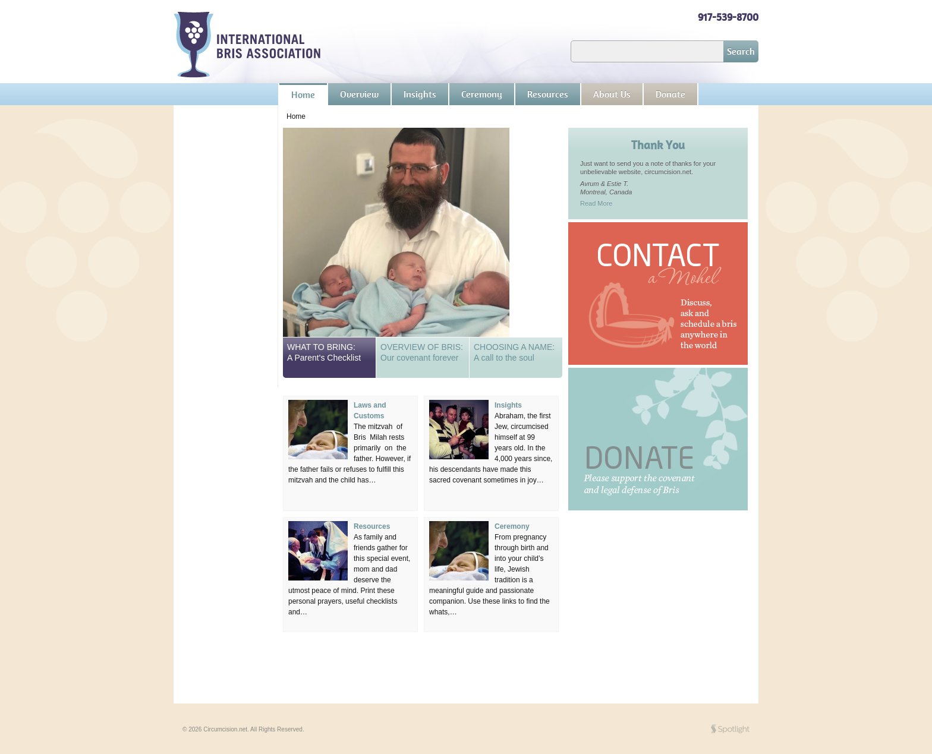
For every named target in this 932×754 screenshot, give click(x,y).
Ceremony (481, 94)
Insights (420, 94)
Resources (547, 94)
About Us (612, 94)
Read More (596, 203)
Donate (670, 94)
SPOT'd (730, 728)
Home (303, 94)
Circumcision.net (247, 45)
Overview (359, 94)
